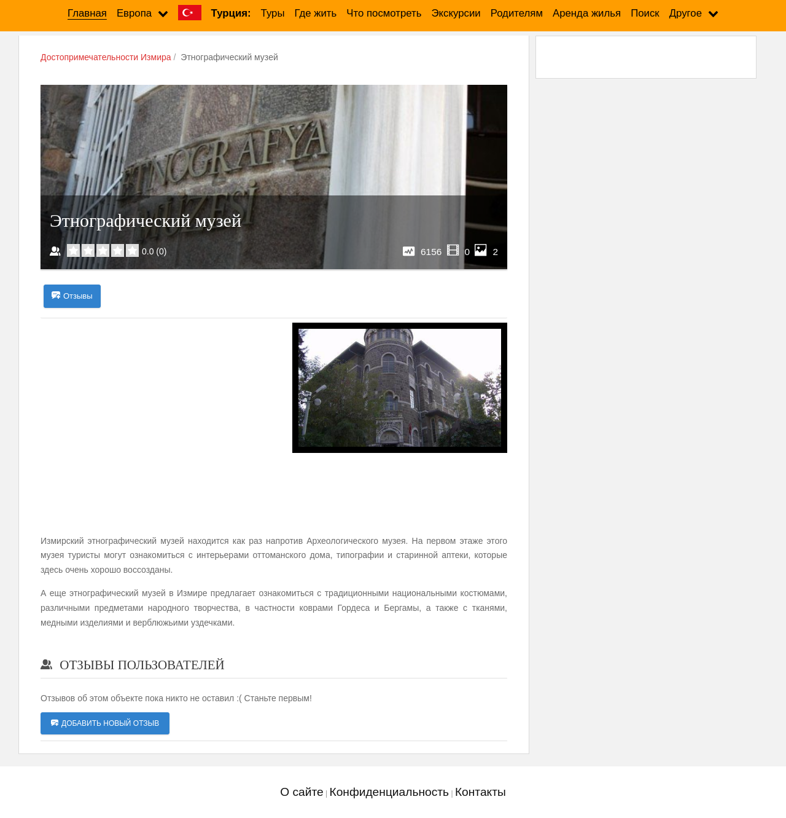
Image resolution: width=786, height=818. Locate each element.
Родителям (517, 13)
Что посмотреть (383, 13)
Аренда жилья (587, 13)
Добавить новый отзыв (105, 723)
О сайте (301, 791)
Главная (87, 13)
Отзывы (72, 296)
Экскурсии (456, 13)
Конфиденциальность (389, 791)
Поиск (645, 13)
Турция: (231, 13)
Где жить (316, 13)
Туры (273, 13)
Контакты (480, 791)
